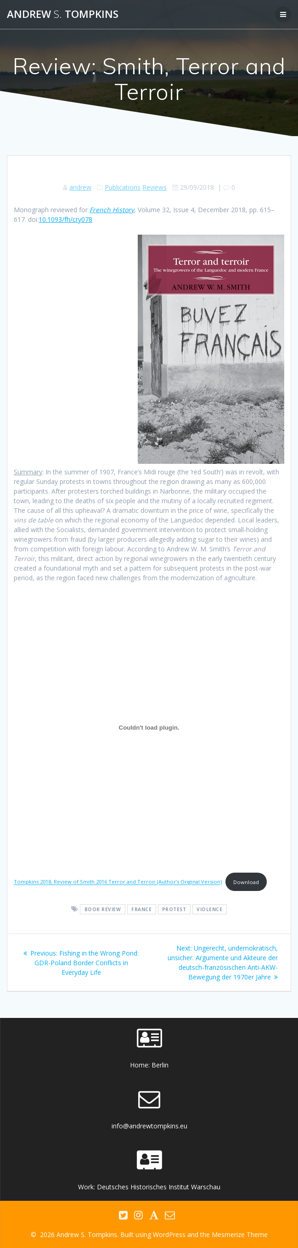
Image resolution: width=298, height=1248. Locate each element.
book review (102, 909)
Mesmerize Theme (240, 1234)
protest (174, 909)
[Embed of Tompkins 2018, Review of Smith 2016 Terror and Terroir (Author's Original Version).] (149, 727)
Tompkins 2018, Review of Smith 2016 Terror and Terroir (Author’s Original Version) (118, 882)
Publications (123, 187)
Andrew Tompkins (62, 14)
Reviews (154, 187)
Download (246, 882)
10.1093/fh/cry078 (65, 219)
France (141, 909)
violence (209, 909)
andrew (80, 187)
